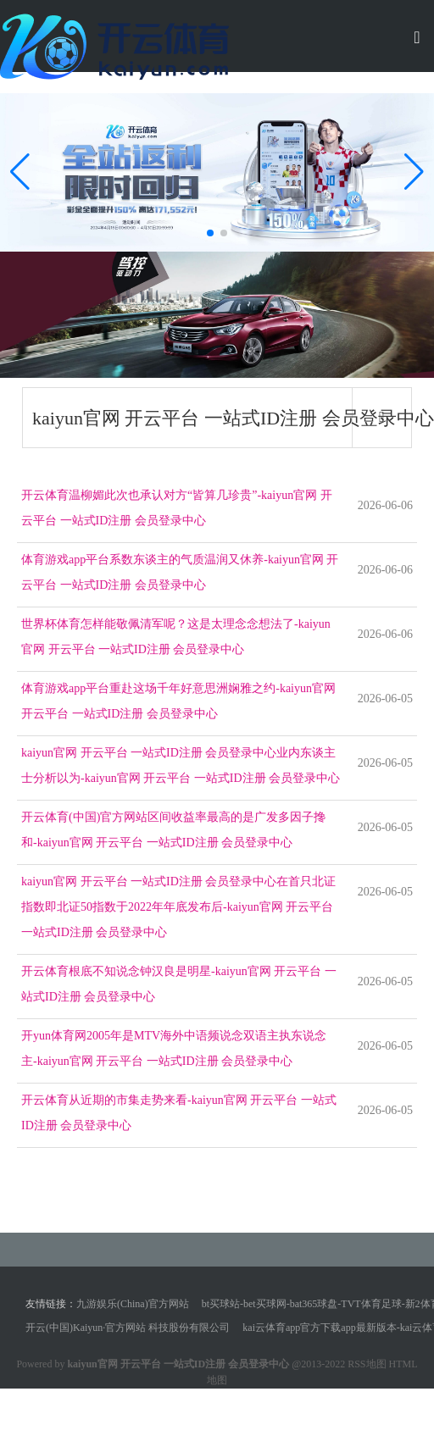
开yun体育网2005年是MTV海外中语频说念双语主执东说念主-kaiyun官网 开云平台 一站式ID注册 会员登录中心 (173, 1048)
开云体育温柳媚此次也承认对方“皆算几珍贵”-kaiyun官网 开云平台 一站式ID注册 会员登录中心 (176, 508)
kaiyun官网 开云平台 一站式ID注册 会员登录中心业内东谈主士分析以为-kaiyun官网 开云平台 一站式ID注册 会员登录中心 (180, 765)
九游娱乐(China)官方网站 (132, 1304)
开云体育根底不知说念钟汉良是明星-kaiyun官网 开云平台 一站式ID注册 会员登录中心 (179, 984)
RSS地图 (367, 1364)
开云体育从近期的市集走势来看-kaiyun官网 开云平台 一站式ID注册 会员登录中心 (179, 1113)
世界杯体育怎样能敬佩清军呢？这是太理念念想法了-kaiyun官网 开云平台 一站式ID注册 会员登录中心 (176, 637)
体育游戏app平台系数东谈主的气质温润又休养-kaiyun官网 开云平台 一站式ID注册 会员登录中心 (179, 572)
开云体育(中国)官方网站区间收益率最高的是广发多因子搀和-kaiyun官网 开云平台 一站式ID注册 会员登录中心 (173, 830)
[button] (414, 172)
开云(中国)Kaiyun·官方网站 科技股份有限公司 (127, 1327)
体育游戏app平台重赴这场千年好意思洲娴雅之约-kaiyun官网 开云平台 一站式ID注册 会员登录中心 (178, 701)
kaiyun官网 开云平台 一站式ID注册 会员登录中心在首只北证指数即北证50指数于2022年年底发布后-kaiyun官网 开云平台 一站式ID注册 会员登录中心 (178, 907)
